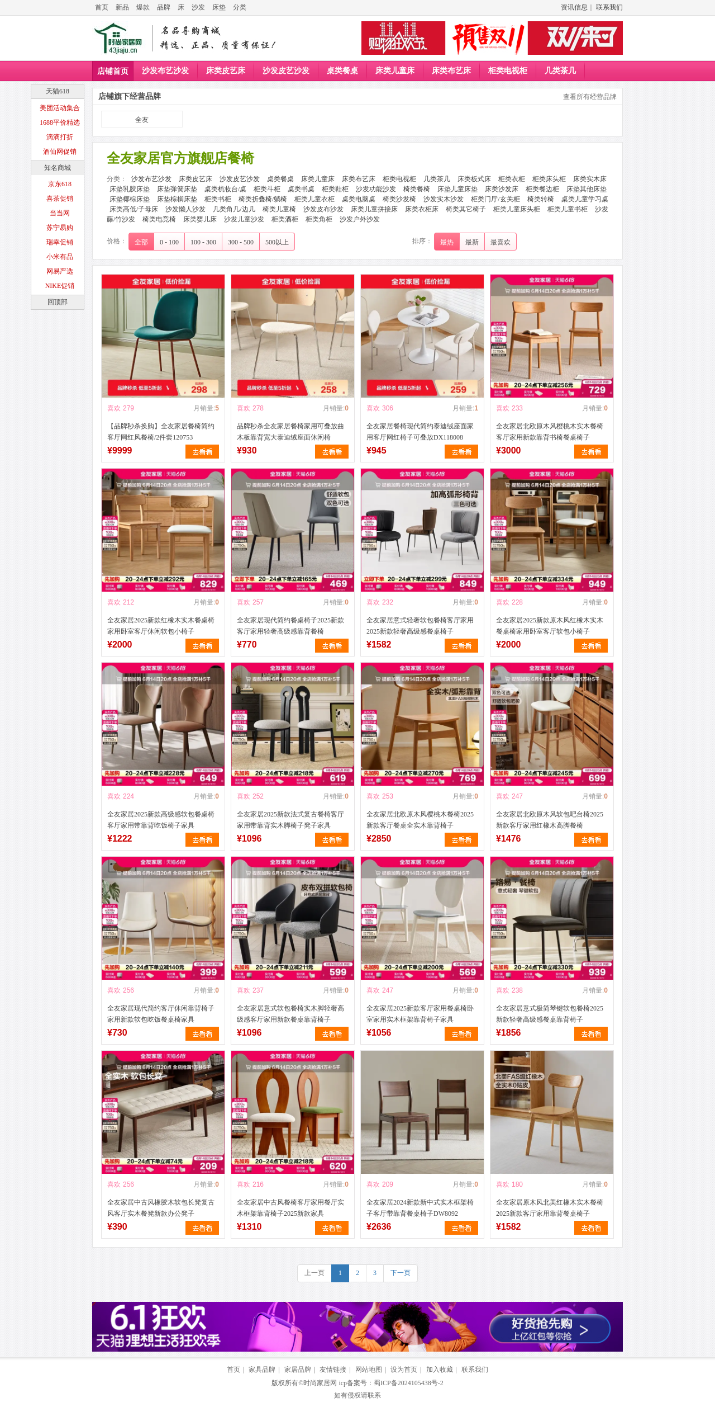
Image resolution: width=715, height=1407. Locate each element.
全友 (142, 120)
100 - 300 (203, 242)
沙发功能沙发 (376, 189)
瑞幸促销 (59, 242)
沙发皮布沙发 (323, 209)
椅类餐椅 (416, 189)
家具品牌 (262, 1369)
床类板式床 (474, 179)
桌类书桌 (301, 189)
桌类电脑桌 (358, 199)
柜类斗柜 (267, 189)
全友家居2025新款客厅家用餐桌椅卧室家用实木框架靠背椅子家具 (420, 1013)
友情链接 (333, 1369)
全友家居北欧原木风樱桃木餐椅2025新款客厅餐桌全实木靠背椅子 (420, 819)
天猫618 (57, 91)
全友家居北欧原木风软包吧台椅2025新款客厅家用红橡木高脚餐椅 (549, 819)
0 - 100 (169, 242)
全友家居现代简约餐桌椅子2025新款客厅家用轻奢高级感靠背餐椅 (290, 625)
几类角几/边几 (234, 209)
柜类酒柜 (284, 219)
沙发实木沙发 (443, 199)
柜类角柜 (319, 219)
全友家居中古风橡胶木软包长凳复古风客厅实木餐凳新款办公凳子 (160, 1207)
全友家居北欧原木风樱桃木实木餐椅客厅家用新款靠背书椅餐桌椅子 (549, 431)
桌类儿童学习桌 (584, 199)
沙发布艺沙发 (165, 71)
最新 (472, 242)
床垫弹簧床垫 (177, 189)
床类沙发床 (501, 189)
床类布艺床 (451, 71)
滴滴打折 (59, 137)
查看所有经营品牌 (590, 97)
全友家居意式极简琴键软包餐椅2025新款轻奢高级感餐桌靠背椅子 (549, 1013)
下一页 (400, 1273)
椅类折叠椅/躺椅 (263, 199)
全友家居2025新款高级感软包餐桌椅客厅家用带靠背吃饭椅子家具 (160, 819)
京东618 (60, 184)
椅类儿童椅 (279, 209)
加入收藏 (439, 1369)
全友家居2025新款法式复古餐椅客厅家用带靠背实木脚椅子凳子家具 (290, 819)
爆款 (143, 7)
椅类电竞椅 (159, 219)
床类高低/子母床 (133, 209)
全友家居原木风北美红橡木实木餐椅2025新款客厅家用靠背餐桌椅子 (549, 1207)
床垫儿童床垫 (457, 189)
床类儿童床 (394, 71)
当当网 (60, 213)
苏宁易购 (59, 228)
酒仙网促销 (60, 151)
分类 (239, 7)
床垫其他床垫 (586, 189)
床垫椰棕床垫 (129, 199)
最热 (447, 242)
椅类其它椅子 (466, 209)
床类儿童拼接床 (374, 209)
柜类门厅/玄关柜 (495, 199)
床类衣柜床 (421, 209)
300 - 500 (241, 242)
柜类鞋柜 (335, 189)
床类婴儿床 (200, 219)
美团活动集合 (60, 108)
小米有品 (59, 257)
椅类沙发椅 (399, 199)
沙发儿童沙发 (244, 219)
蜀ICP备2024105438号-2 (409, 1383)
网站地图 (368, 1369)
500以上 (277, 242)
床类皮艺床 (225, 71)
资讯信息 (574, 7)
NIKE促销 (60, 286)
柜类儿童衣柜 (314, 199)
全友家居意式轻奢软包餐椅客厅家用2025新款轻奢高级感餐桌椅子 (420, 625)
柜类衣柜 (511, 179)
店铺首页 (112, 71)
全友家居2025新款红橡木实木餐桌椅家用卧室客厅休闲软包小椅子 (160, 625)
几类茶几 (560, 71)
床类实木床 (590, 179)
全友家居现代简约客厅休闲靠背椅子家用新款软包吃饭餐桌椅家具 (160, 1013)
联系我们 (609, 7)
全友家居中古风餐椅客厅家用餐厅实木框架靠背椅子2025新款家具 (290, 1207)
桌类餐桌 (342, 71)
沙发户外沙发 (360, 219)
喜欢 (114, 408)
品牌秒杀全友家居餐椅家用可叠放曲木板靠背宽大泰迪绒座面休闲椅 (290, 431)
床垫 (219, 7)
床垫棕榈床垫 (177, 199)
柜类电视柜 (507, 71)
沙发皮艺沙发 (286, 71)
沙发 (198, 7)
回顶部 (57, 302)
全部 (141, 242)
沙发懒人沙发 (185, 209)
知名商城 (57, 168)
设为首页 (403, 1369)
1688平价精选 (60, 122)
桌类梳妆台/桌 (225, 189)
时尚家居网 (320, 1383)
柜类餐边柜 (542, 189)
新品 (122, 7)
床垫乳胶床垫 (129, 189)
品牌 (163, 7)
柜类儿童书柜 (567, 209)
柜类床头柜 (549, 179)
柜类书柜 (217, 199)
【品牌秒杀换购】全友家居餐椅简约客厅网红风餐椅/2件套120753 (160, 431)
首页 (101, 7)
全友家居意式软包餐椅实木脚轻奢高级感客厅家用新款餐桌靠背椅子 (290, 1013)
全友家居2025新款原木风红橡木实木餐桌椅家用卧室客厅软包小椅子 (549, 625)
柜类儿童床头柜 (516, 209)
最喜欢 (500, 242)
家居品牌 (297, 1369)
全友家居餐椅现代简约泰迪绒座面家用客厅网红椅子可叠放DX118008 (420, 431)
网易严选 (59, 271)
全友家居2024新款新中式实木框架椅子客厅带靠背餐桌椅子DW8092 (420, 1207)
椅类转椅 (540, 199)
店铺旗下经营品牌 (129, 96)
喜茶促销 (59, 198)
